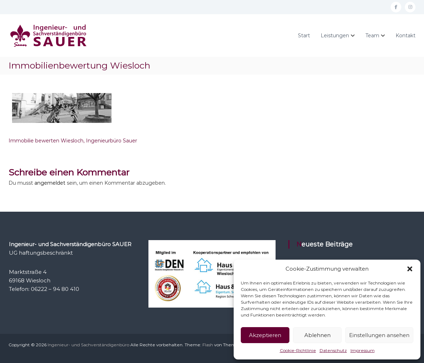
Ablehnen (317, 335)
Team (372, 35)
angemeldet (49, 183)
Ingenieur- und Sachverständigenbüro (88, 344)
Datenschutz (333, 350)
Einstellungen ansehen (379, 335)
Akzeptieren (265, 335)
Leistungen (335, 35)
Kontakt (405, 35)
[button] (409, 268)
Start (304, 35)
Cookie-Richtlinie (298, 350)
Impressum (362, 350)
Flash (207, 344)
